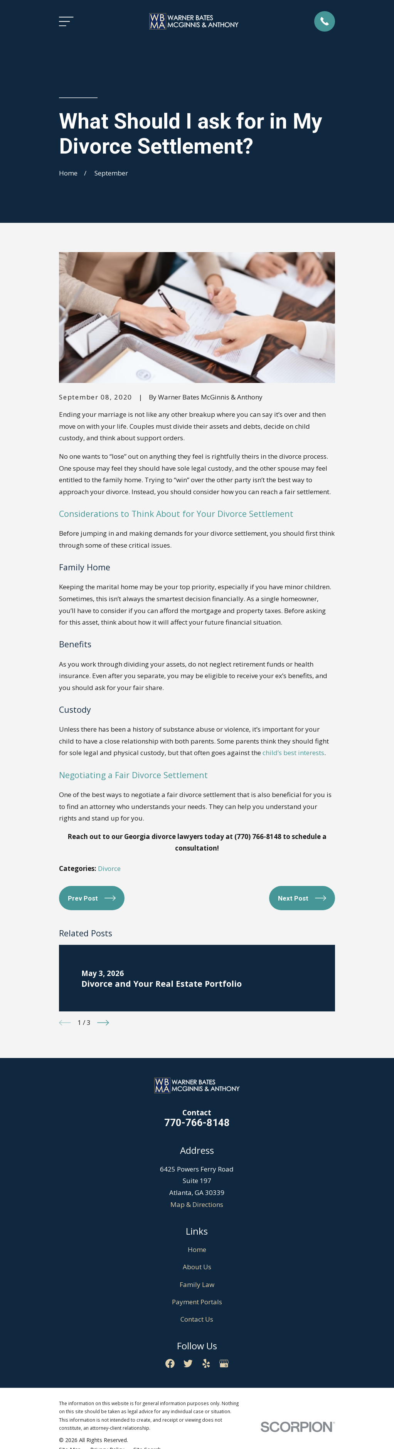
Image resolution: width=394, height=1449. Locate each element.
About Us (197, 1266)
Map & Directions (196, 1204)
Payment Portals (197, 1301)
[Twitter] (188, 1363)
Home (197, 1249)
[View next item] (103, 1023)
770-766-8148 (197, 1122)
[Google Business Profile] (224, 1363)
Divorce (109, 868)
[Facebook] (170, 1363)
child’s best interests (293, 752)
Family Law (197, 1284)
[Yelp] (206, 1363)
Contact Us (196, 1319)
